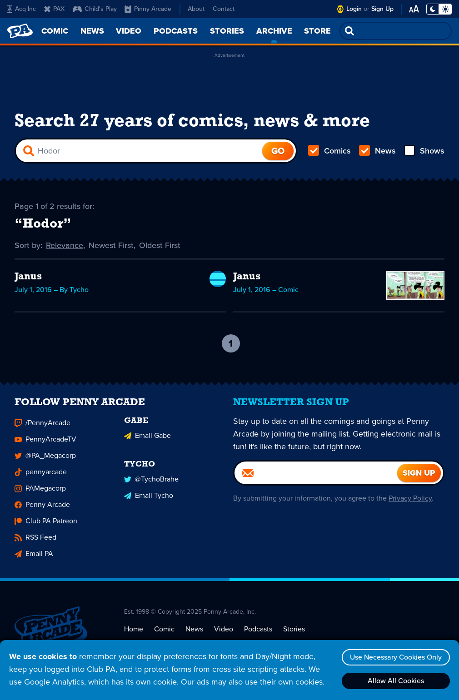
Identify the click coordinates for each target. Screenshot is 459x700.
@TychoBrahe (151, 484)
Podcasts (258, 633)
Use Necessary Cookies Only (396, 657)
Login (354, 9)
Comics (329, 151)
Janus (28, 277)
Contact (223, 9)
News (377, 151)
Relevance (64, 245)
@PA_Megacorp (45, 460)
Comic (164, 633)
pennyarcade (41, 477)
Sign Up (382, 9)
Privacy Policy (410, 503)
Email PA (34, 558)
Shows (424, 151)
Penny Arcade (42, 509)
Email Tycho (148, 500)
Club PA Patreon (46, 526)
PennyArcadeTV (45, 444)
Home (133, 633)
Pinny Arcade (148, 9)
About (196, 9)
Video (223, 633)
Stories (294, 633)
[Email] (315, 478)
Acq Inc (21, 9)
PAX (54, 9)
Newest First (111, 245)
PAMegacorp (40, 493)
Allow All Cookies (396, 680)
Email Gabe (147, 440)
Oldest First (159, 245)
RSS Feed (35, 542)
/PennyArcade (42, 427)
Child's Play (95, 9)
